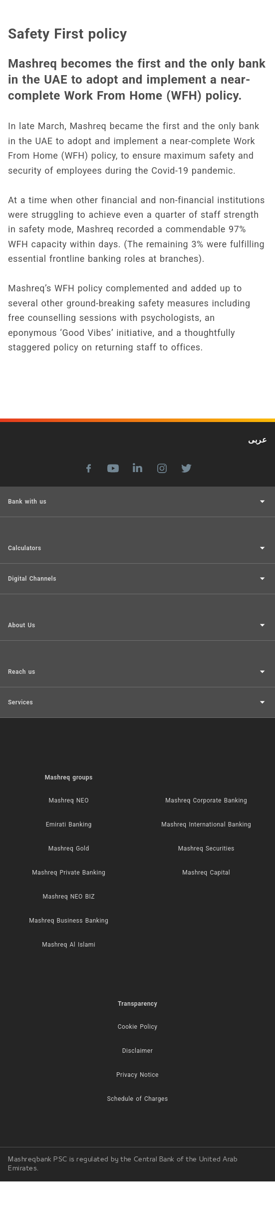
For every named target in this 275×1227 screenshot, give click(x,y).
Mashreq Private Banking (68, 872)
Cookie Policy (138, 1026)
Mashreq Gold (68, 848)
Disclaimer (137, 1050)
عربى (257, 440)
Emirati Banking (69, 824)
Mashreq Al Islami (68, 944)
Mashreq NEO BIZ (69, 896)
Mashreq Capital (206, 872)
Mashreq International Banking (206, 824)
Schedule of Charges (137, 1098)
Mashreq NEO (69, 800)
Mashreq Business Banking (68, 920)
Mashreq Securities (206, 848)
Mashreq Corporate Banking (206, 800)
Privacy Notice (137, 1074)
